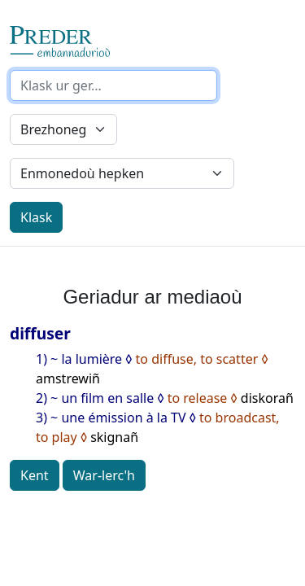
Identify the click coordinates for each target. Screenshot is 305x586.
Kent (34, 475)
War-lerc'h (104, 475)
